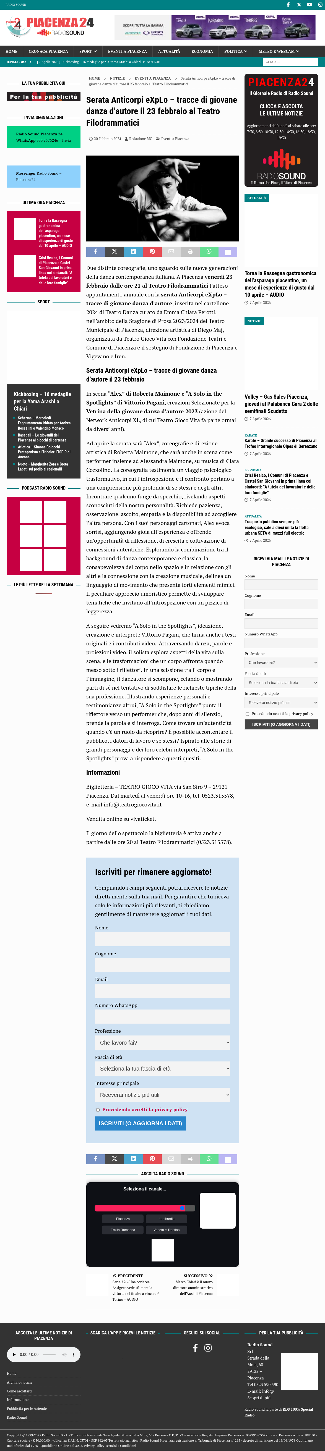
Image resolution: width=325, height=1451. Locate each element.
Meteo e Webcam (277, 51)
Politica (233, 51)
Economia (202, 51)
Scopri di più (259, 1397)
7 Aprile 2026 (260, 302)
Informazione (17, 1399)
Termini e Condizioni (120, 1446)
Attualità (169, 51)
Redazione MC (140, 138)
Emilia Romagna (123, 1230)
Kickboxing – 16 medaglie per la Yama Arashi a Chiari (42, 401)
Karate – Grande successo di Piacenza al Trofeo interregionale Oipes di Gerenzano (281, 443)
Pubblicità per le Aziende (27, 1408)
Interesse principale (117, 1083)
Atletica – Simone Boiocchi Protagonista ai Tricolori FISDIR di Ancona (44, 452)
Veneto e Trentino (167, 1230)
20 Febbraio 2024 (107, 138)
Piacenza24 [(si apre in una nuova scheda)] (25, 179)
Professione (108, 1030)
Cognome (105, 953)
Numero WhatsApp (116, 1005)
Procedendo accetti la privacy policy (145, 1109)
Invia (66, 140)
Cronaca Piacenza (48, 51)
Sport (85, 51)
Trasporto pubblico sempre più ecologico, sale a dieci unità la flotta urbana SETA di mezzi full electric (276, 527)
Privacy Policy (94, 1446)
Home (11, 51)
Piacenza (123, 1219)
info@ (268, 1391)
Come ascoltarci (19, 1391)
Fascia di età (109, 1057)
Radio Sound (16, 5)
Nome (101, 927)
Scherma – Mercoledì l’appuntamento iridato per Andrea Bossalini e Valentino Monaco (44, 423)
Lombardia (167, 1219)
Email (101, 979)
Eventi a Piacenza (127, 51)
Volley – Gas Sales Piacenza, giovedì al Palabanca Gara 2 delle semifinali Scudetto (281, 403)
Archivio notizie (20, 1382)
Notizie (117, 78)
